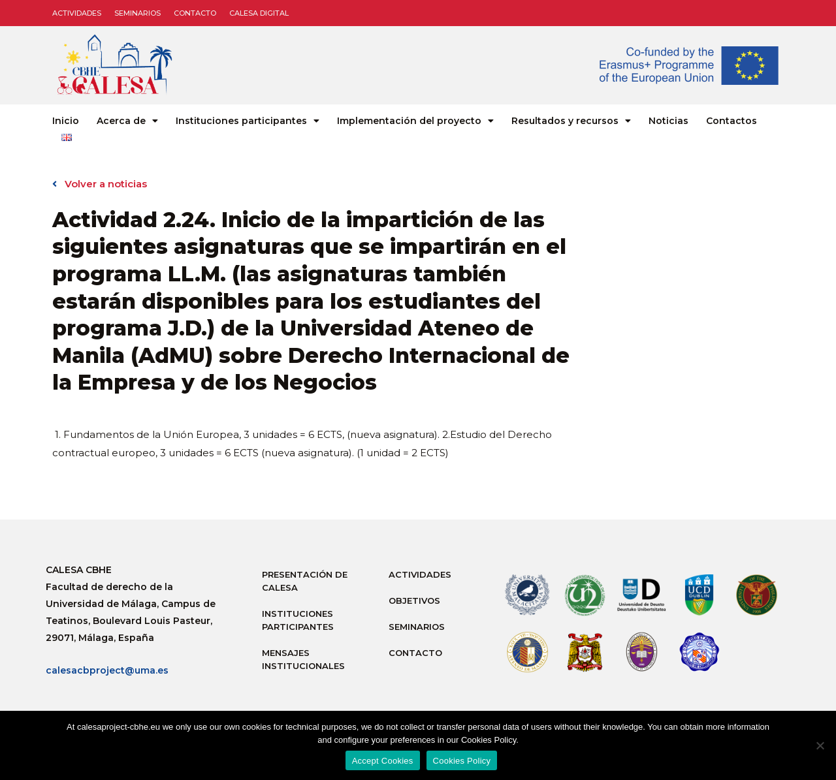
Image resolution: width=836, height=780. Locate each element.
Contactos (731, 121)
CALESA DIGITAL (259, 13)
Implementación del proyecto (415, 121)
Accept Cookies (382, 761)
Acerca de (127, 121)
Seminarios (137, 13)
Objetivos (414, 600)
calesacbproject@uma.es (107, 670)
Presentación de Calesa (304, 581)
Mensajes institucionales (303, 659)
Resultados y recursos (571, 121)
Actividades (76, 13)
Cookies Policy (462, 761)
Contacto (195, 13)
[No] (819, 745)
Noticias (668, 121)
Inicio (65, 121)
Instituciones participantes (247, 121)
